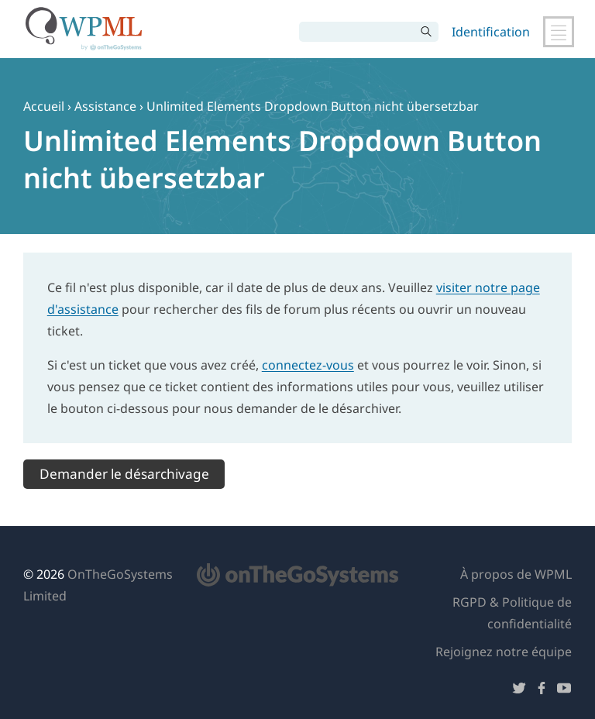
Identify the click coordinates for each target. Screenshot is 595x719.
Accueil (43, 106)
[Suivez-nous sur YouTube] (564, 690)
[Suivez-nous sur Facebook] (541, 690)
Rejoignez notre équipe (503, 651)
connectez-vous (308, 364)
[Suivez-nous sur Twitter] (519, 690)
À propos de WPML (516, 574)
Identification (491, 31)
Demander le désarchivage (124, 474)
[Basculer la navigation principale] (558, 31)
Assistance (105, 106)
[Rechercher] (357, 32)
